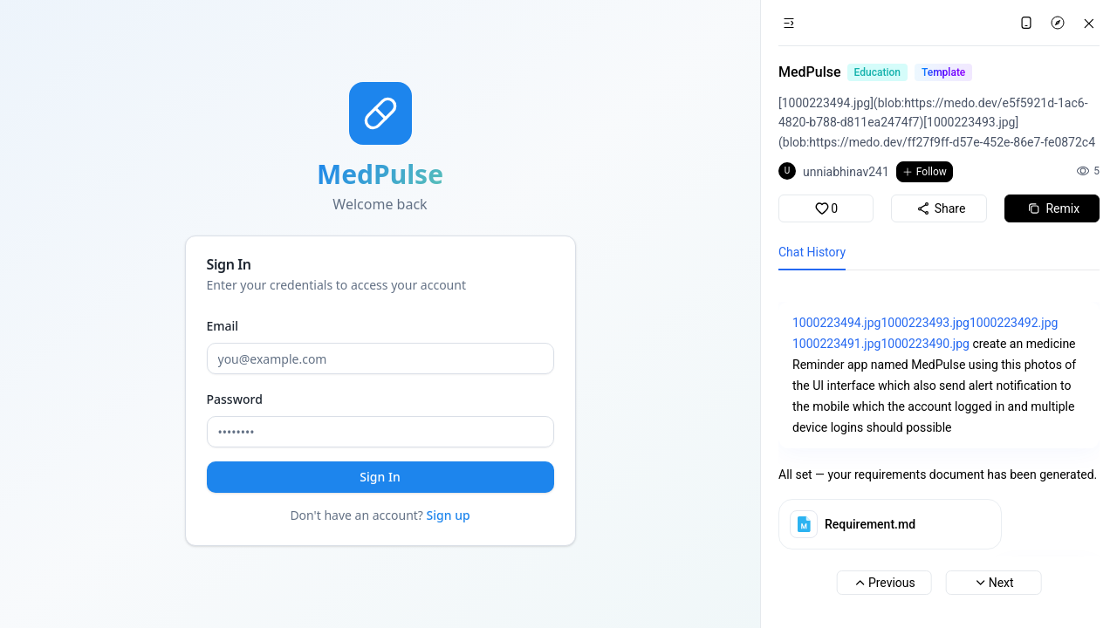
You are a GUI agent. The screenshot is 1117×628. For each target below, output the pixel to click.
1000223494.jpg (836, 323)
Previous (884, 583)
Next (994, 583)
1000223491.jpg (836, 344)
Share (939, 208)
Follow (924, 172)
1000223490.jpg (925, 344)
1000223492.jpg (1014, 323)
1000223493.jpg (925, 323)
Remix (1051, 208)
